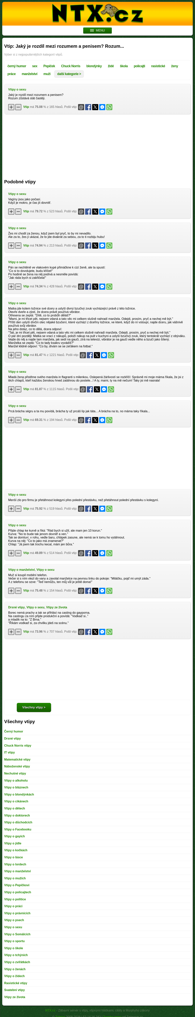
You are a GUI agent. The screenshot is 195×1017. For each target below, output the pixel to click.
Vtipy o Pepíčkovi (16, 885)
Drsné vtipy (16, 607)
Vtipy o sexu (17, 89)
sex (34, 66)
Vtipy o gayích (14, 836)
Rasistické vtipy (15, 983)
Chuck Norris (70, 66)
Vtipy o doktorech (17, 815)
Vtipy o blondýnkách (19, 794)
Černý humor (13, 731)
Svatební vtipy (14, 990)
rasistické (158, 66)
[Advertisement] (97, 144)
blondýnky (94, 66)
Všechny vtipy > (33, 707)
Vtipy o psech (14, 920)
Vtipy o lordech (15, 864)
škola (124, 66)
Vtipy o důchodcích (18, 822)
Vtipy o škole (13, 948)
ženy (174, 66)
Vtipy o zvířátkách (17, 962)
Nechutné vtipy (15, 773)
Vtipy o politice (15, 899)
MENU (97, 30)
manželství (29, 74)
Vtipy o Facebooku (17, 829)
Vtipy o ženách (15, 969)
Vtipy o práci (13, 906)
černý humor (16, 66)
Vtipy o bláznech (16, 787)
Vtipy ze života (56, 607)
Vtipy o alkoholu (16, 780)
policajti (139, 66)
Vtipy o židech (14, 976)
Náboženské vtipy (17, 766)
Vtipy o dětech (14, 808)
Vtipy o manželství (21, 569)
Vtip (26, 106)
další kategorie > (69, 74)
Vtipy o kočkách (15, 850)
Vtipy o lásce (13, 857)
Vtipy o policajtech (17, 892)
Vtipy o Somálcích (17, 934)
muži (46, 74)
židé (111, 66)
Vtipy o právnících (17, 913)
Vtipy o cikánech (16, 801)
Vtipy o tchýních (16, 955)
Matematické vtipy (17, 759)
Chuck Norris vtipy (17, 745)
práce (11, 74)
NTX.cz (50, 1010)
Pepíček (49, 66)
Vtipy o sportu (14, 941)
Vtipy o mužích (15, 878)
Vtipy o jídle (12, 843)
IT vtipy (9, 752)
